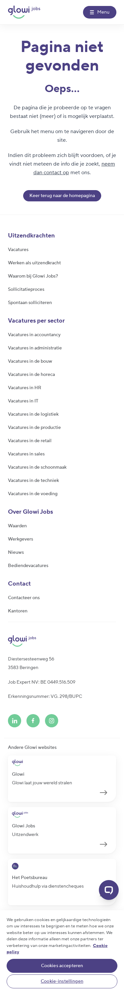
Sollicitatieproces (26, 289)
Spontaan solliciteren (30, 303)
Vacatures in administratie (35, 348)
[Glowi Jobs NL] (24, 12)
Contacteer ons (24, 598)
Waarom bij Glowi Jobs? (33, 276)
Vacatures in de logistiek (33, 414)
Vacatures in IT (23, 401)
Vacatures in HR (24, 388)
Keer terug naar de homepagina (62, 196)
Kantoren (17, 611)
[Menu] (99, 12)
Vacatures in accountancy (34, 335)
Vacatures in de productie (34, 428)
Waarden (17, 526)
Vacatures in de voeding (33, 494)
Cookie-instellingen (62, 981)
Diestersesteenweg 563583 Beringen (31, 663)
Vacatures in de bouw (30, 361)
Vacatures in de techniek (33, 481)
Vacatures (18, 250)
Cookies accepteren (62, 966)
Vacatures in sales (26, 454)
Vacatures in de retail (30, 441)
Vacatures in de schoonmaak (37, 467)
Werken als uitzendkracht (34, 263)
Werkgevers (20, 539)
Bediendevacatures (28, 566)
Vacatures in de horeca (31, 375)
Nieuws (16, 552)
